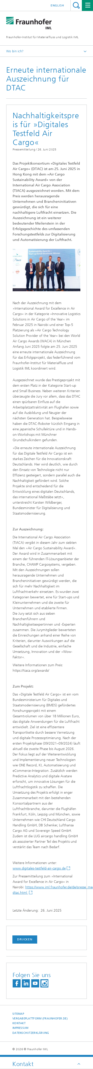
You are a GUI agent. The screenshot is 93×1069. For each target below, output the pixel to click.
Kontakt (19, 1023)
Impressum (20, 1028)
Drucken (24, 939)
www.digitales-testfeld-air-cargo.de (39, 868)
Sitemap (18, 1013)
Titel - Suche (76, 5)
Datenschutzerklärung (30, 1033)
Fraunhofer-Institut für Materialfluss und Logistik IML (42, 37)
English (57, 5)
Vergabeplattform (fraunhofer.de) (40, 1018)
